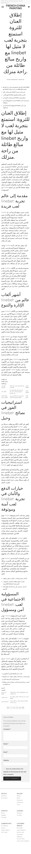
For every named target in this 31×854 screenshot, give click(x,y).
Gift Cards (4, 832)
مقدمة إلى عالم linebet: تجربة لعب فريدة (14, 92)
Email (5, 752)
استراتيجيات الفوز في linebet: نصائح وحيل (14, 97)
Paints (3, 813)
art (23, 79)
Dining (18, 796)
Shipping (19, 836)
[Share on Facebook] (11, 708)
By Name (4, 796)
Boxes (18, 798)
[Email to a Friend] (17, 708)
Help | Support (5, 830)
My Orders (20, 828)
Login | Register (21, 830)
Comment (7, 729)
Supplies (3, 815)
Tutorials (19, 815)
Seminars (19, 813)
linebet (13, 167)
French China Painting (15, 7)
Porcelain (3, 817)
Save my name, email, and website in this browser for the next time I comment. (14, 771)
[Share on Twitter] (14, 708)
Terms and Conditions (23, 841)
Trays (18, 804)
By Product (4, 798)
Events (3, 828)
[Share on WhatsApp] (8, 708)
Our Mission (4, 825)
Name (5, 744)
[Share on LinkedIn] (23, 708)
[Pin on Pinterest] (20, 708)
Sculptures (20, 800)
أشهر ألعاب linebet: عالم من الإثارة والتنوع (14, 95)
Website (6, 760)
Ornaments (20, 802)
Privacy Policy (21, 839)
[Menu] (2, 6)
